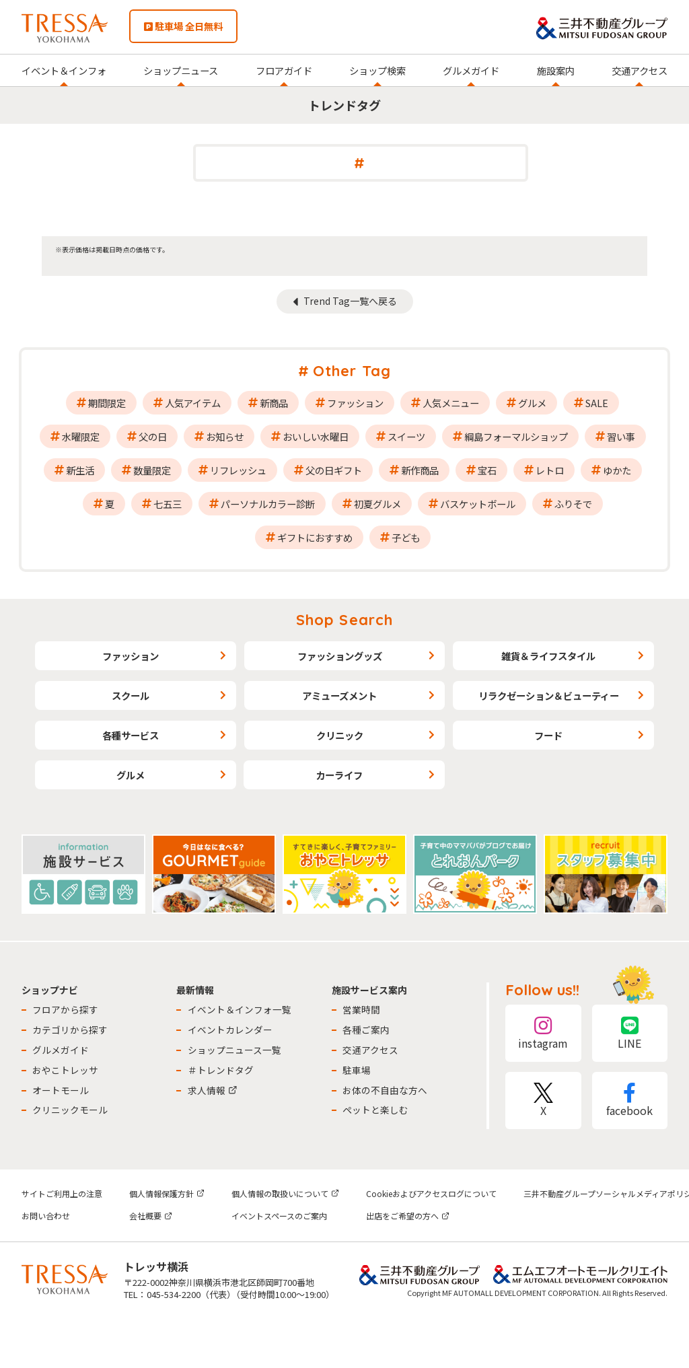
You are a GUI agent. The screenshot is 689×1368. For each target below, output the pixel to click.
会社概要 (150, 1215)
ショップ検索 (377, 70)
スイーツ (406, 436)
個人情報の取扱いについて (285, 1193)
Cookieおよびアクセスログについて (431, 1193)
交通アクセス (639, 70)
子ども (406, 537)
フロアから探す (65, 1009)
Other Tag (352, 370)
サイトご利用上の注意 (62, 1193)
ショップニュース (180, 70)
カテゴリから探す (70, 1029)
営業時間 (361, 1009)
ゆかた (617, 470)
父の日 (153, 436)
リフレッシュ (238, 470)
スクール (130, 695)
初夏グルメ (377, 504)
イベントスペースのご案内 (279, 1215)
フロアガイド (284, 70)
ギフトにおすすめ (315, 537)
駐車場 (356, 1070)
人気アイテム (193, 403)
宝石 (487, 470)
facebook (629, 1100)
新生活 (80, 470)
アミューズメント (339, 695)
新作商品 (420, 470)
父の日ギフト (333, 470)
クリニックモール (70, 1109)
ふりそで (573, 504)
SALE (596, 403)
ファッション (355, 403)
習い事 (621, 436)
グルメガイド (471, 70)
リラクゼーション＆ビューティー (548, 695)
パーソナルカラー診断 (268, 504)
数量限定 (152, 470)
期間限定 (107, 403)
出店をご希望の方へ (407, 1215)
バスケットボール (477, 504)
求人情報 (213, 1090)
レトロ (550, 470)
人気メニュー (451, 403)
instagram (543, 1033)
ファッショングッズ (339, 656)
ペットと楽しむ (375, 1109)
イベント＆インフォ (64, 70)
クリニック (339, 735)
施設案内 (556, 70)
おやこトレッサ (65, 1070)
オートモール (60, 1090)
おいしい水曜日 (316, 436)
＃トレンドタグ (221, 1070)
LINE (629, 1033)
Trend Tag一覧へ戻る (350, 301)
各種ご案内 (366, 1029)
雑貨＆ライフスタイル (548, 656)
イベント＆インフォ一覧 (239, 1009)
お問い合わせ (46, 1215)
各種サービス (130, 735)
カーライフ (339, 775)
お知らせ (225, 436)
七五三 (167, 504)
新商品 (274, 403)
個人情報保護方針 (167, 1193)
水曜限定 (81, 436)
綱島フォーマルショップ (516, 436)
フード (548, 735)
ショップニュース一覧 (234, 1049)
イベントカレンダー (230, 1029)
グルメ (532, 403)
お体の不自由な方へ (384, 1090)
